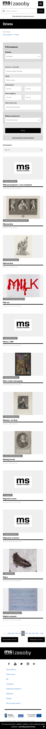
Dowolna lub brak (23, 120)
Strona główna (8, 35)
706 (36, 633)
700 (16, 633)
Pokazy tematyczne (12, 116)
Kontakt (8, 698)
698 (9, 633)
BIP (7, 679)
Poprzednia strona (10, 640)
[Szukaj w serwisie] (19, 10)
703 (26, 633)
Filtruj (23, 130)
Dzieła (17, 35)
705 (33, 633)
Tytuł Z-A (23, 150)
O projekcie (10, 684)
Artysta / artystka (12, 67)
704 (30, 633)
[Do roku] (33, 88)
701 (19, 633)
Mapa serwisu (10, 674)
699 (12, 633)
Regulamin (9, 694)
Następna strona (36, 640)
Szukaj (41, 11)
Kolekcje (8, 52)
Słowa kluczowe (11, 103)
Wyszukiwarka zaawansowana (22, 16)
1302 (41, 633)
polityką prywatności (27, 727)
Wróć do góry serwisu (13, 703)
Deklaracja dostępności (13, 689)
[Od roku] (13, 88)
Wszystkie (23, 56)
